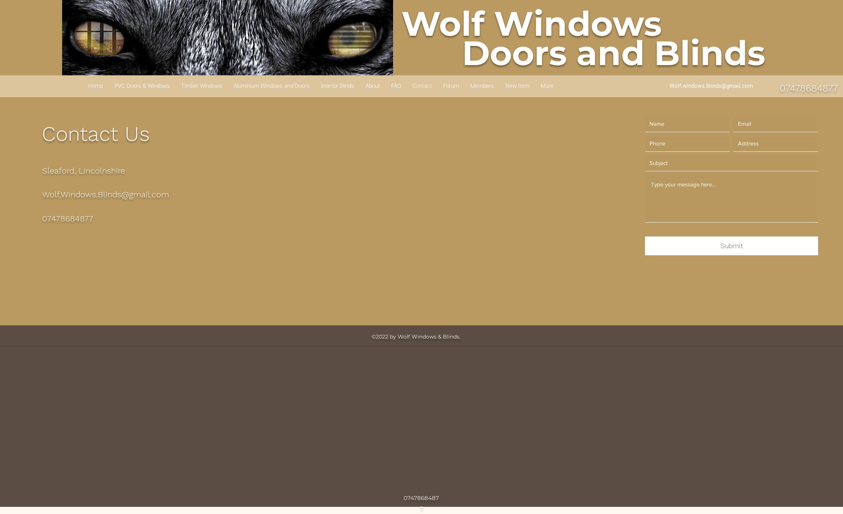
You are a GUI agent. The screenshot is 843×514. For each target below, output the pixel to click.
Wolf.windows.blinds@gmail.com (711, 86)
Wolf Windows (531, 23)
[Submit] (731, 245)
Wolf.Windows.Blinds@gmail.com (105, 194)
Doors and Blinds (613, 53)
